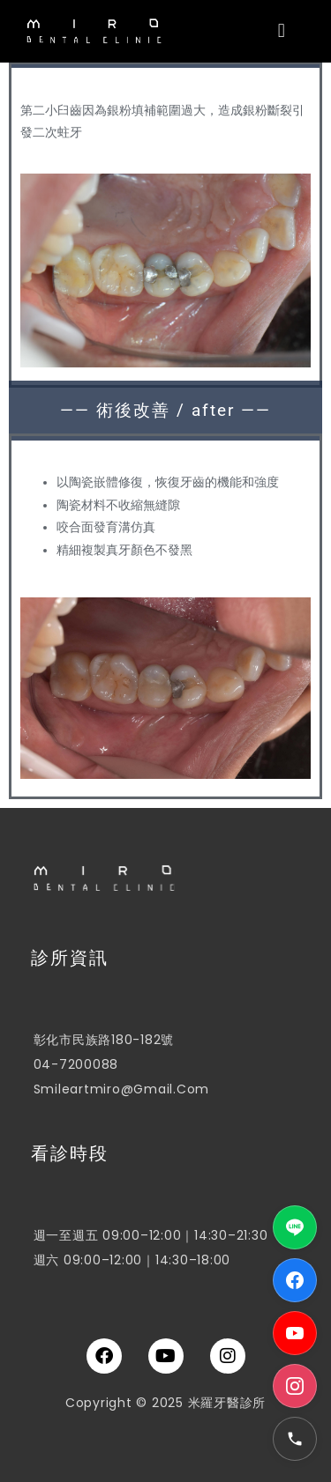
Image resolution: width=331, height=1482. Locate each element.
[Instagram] (295, 1386)
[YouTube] (295, 1333)
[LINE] (295, 1227)
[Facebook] (295, 1280)
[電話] (295, 1439)
